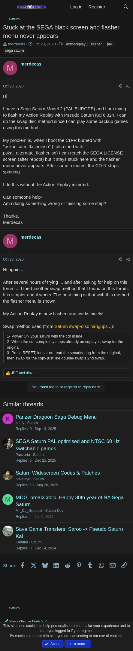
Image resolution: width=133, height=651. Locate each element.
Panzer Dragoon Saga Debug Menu (56, 417)
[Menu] (8, 7)
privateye (23, 479)
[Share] (120, 86)
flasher (96, 44)
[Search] (126, 6)
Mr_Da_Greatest (29, 511)
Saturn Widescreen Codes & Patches (58, 473)
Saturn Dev (54, 511)
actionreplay (76, 44)
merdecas (16, 44)
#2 (128, 259)
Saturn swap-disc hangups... (83, 326)
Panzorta (23, 455)
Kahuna (22, 542)
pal (109, 44)
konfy (20, 423)
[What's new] (114, 6)
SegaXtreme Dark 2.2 (25, 621)
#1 (128, 86)
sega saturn (14, 50)
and (21, 373)
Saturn (32, 423)
